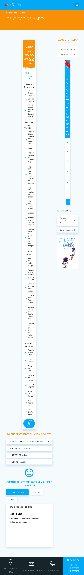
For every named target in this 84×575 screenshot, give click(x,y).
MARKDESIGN (73, 571)
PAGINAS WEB (69, 54)
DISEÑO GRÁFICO (69, 49)
